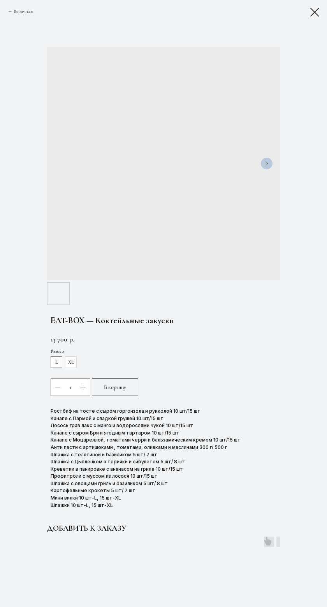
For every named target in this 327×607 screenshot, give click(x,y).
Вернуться (23, 11)
